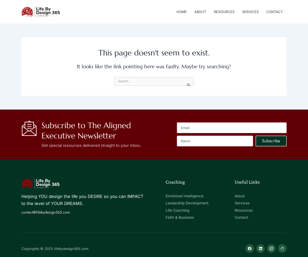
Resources (226, 12)
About (203, 12)
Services (251, 12)
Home (185, 12)
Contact (275, 12)
